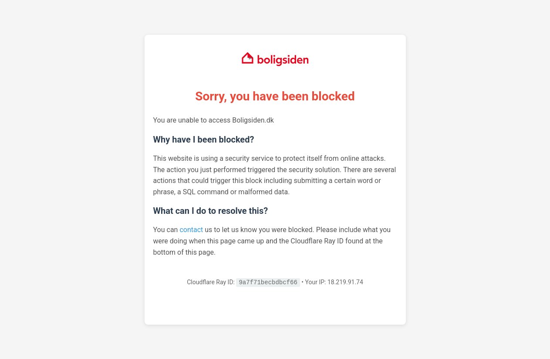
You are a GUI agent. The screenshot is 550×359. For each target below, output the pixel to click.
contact (191, 230)
